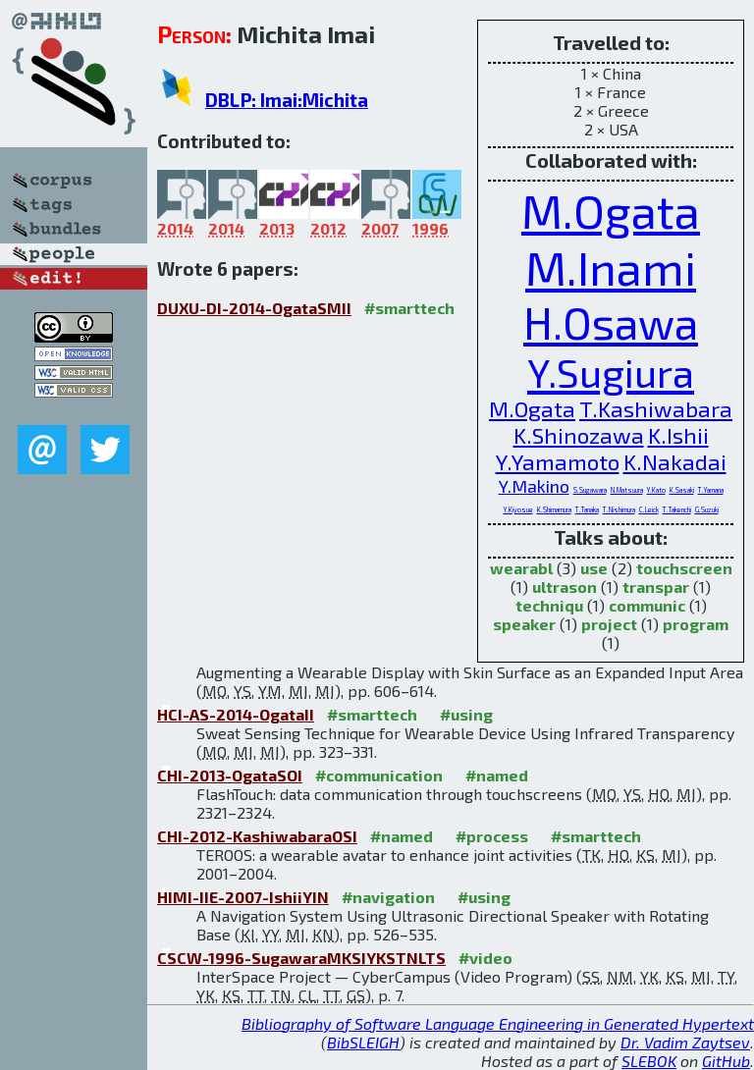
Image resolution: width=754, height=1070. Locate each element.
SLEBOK (648, 1060)
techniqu (549, 605)
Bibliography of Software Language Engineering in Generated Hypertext (498, 1023)
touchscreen (684, 568)
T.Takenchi (677, 509)
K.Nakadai (675, 462)
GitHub (726, 1060)
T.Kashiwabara (655, 409)
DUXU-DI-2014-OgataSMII (254, 307)
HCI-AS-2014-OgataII (235, 714)
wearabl (521, 568)
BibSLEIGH (363, 1042)
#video (485, 957)
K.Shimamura (554, 509)
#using (466, 714)
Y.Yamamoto (557, 462)
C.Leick (649, 509)
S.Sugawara (590, 490)
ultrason (564, 586)
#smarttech (409, 307)
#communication (379, 775)
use (594, 568)
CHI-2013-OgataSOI (229, 775)
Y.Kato (656, 490)
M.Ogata (610, 210)
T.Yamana (711, 490)
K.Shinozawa (578, 435)
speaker (524, 624)
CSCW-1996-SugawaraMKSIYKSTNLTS (301, 957)
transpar (655, 586)
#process (492, 836)
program (695, 624)
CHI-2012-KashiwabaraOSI (257, 836)
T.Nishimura (619, 509)
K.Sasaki (682, 490)
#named (496, 775)
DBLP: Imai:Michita (286, 99)
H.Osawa (610, 321)
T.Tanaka (587, 509)
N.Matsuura (627, 490)
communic (647, 605)
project (609, 624)
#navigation (388, 896)
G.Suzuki (707, 509)
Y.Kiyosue (518, 509)
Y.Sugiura (610, 372)
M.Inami (610, 267)
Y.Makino (534, 486)
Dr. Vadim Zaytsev (685, 1042)
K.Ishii (678, 435)
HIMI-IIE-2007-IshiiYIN (243, 896)
